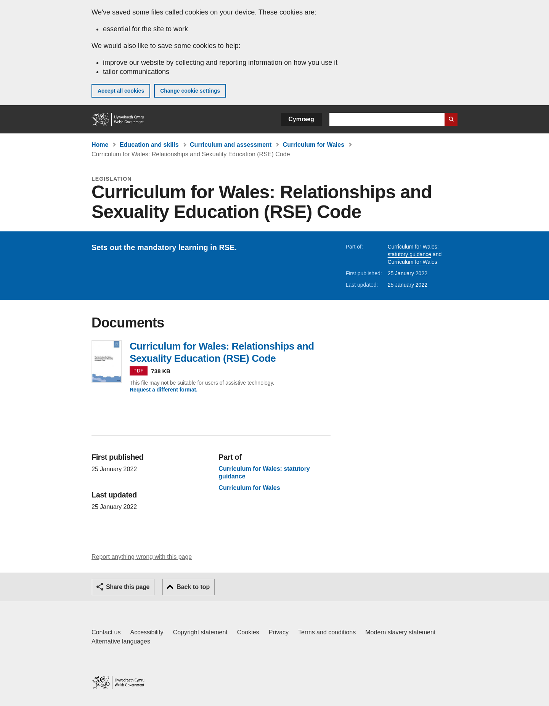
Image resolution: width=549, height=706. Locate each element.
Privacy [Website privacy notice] (279, 632)
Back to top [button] (193, 587)
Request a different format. (163, 390)
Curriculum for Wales (313, 144)
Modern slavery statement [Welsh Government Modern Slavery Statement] (400, 632)
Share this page (127, 587)
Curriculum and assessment (230, 144)
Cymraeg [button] (301, 119)
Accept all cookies (121, 91)
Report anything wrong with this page (142, 557)
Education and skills (149, 144)
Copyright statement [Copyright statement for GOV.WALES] (200, 632)
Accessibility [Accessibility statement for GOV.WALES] (146, 632)
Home (100, 144)
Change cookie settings (190, 91)
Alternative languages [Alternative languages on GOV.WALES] (121, 641)
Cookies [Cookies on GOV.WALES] (248, 632)
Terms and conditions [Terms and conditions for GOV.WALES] (327, 632)
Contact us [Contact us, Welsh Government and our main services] (106, 632)
